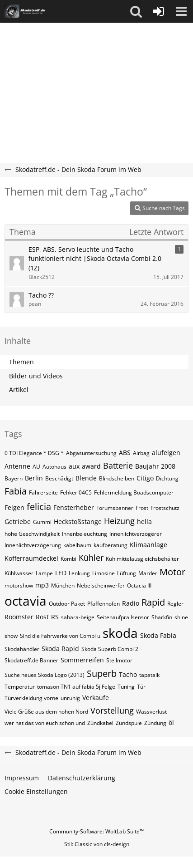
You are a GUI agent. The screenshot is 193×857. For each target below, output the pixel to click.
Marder (147, 573)
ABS (125, 452)
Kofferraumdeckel (31, 558)
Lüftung (126, 573)
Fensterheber (73, 507)
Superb (102, 673)
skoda (120, 633)
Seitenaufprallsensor (123, 617)
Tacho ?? (41, 295)
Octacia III (139, 585)
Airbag (141, 453)
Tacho (128, 674)
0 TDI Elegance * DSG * (34, 453)
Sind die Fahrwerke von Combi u (60, 636)
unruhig (70, 698)
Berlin (34, 478)
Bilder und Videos (36, 376)
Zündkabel (100, 723)
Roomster (19, 616)
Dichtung (167, 478)
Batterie (118, 465)
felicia (39, 506)
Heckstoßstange (78, 521)
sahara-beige (77, 617)
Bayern (14, 478)
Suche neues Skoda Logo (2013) (45, 675)
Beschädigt (59, 478)
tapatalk (149, 675)
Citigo (145, 478)
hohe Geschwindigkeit (32, 534)
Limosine (103, 573)
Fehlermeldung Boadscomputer (134, 492)
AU (36, 466)
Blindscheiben (116, 478)
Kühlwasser (19, 573)
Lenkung (79, 573)
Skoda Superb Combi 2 (109, 649)
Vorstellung (112, 710)
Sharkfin (161, 617)
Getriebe (18, 521)
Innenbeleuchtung (84, 534)
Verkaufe (95, 697)
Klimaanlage (148, 544)
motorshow (19, 585)
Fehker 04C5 (76, 492)
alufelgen (166, 452)
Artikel (18, 389)
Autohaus (54, 466)
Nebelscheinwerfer (101, 585)
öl (171, 722)
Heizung (119, 520)
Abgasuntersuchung (91, 453)
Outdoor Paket (67, 603)
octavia (26, 600)
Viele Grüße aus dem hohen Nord (46, 711)
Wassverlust (151, 711)
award (91, 466)
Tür (141, 686)
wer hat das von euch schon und (45, 723)
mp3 (42, 585)
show (11, 636)
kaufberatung (110, 545)
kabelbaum (77, 545)
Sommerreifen (82, 660)
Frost (142, 508)
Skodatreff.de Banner (31, 660)
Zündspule (129, 723)
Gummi (42, 522)
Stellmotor (119, 660)
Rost (42, 616)
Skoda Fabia (158, 635)
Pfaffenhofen (103, 603)
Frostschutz (165, 508)
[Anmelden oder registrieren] (159, 11)
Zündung (155, 723)
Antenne (17, 466)
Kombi (68, 559)
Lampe (44, 573)
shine (181, 617)
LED (60, 572)
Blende (86, 478)
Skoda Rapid (60, 648)
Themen (21, 361)
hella (144, 521)
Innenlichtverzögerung (33, 545)
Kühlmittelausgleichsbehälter (142, 559)
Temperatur (20, 686)
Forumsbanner (114, 508)
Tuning (126, 686)
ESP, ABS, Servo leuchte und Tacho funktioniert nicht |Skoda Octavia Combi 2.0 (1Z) (94, 258)
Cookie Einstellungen (36, 791)
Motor (172, 572)
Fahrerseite (43, 492)
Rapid (153, 602)
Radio (130, 603)
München (63, 585)
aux (74, 466)
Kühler (91, 557)
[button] (136, 11)
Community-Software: (96, 831)
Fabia (16, 491)
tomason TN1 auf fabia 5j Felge (76, 686)
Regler (175, 603)
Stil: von (96, 844)
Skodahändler (22, 649)
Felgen (14, 507)
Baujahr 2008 (155, 466)
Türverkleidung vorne (31, 698)
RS (55, 616)
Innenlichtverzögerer (135, 534)
